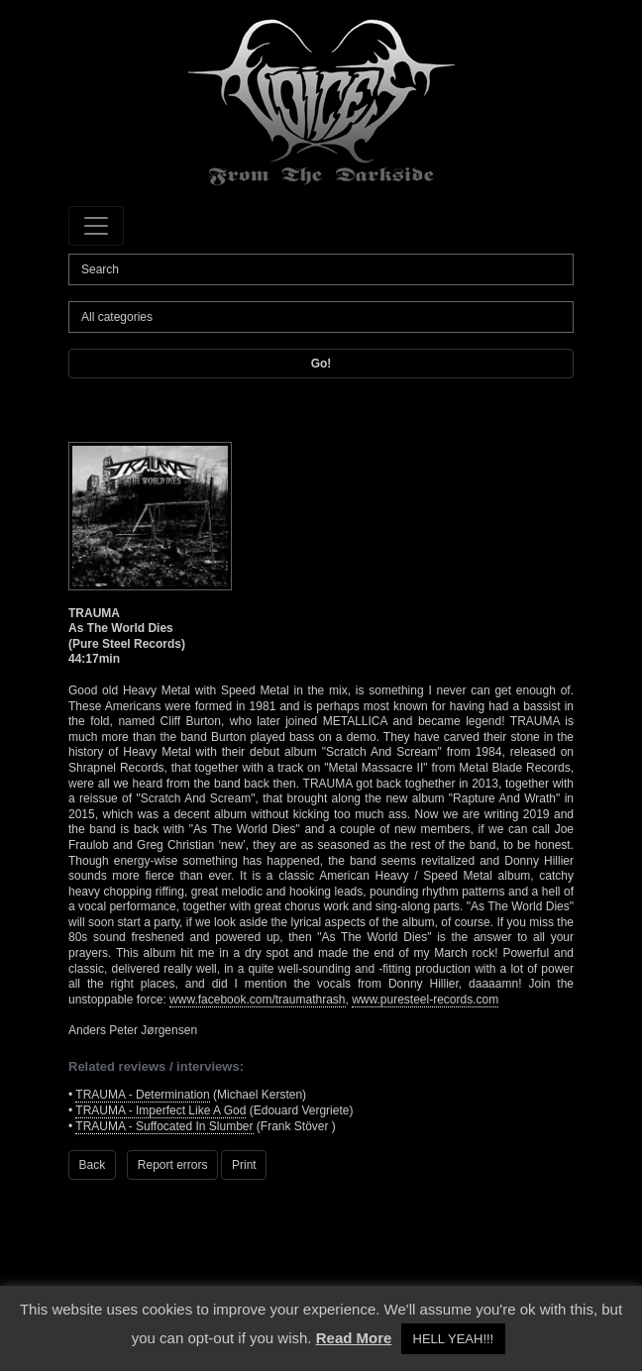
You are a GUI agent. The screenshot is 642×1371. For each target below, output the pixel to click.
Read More (354, 1337)
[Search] (321, 269)
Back (92, 1165)
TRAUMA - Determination (142, 1095)
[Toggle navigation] (96, 226)
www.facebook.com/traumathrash (257, 999)
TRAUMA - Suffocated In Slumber (164, 1126)
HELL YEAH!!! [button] (453, 1338)
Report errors (173, 1165)
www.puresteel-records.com (425, 999)
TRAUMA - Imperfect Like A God (160, 1110)
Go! (321, 363)
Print (244, 1165)
